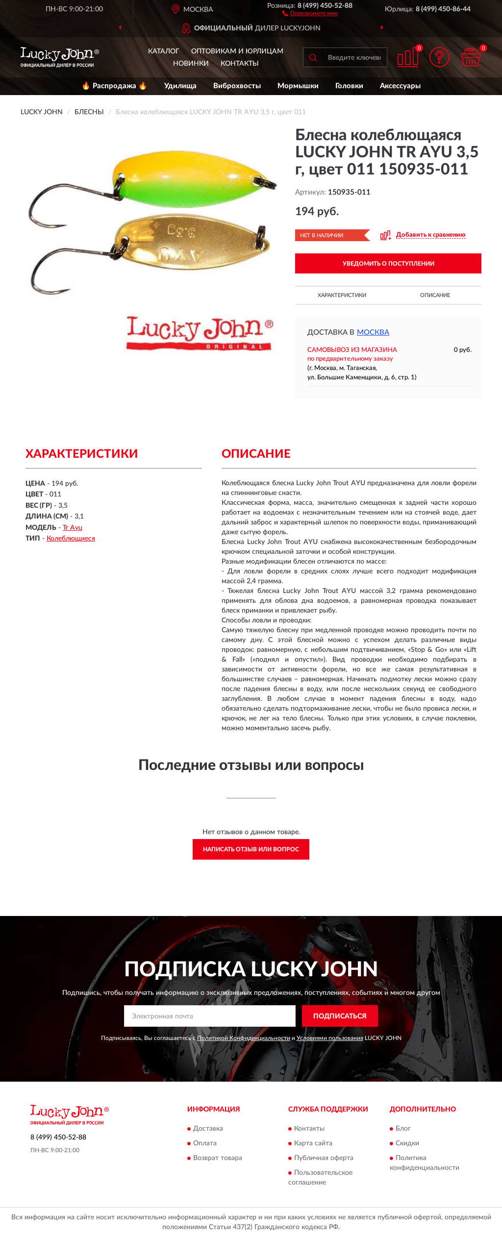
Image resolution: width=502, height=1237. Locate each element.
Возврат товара (217, 1158)
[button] (310, 13)
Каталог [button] (163, 51)
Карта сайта (313, 1143)
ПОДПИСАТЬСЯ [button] (340, 1016)
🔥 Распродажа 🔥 (114, 86)
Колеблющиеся (71, 538)
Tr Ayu (72, 527)
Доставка (208, 1128)
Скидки (407, 1143)
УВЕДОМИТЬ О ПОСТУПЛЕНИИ (388, 264)
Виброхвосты (237, 86)
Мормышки (298, 86)
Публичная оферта (323, 1158)
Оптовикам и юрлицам (237, 51)
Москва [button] (373, 332)
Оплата (205, 1143)
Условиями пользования (330, 1038)
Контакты (240, 63)
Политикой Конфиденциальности (243, 1038)
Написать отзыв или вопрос (251, 849)
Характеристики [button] (342, 295)
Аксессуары (400, 86)
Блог (403, 1128)
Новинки (191, 63)
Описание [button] (435, 295)
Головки (349, 86)
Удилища (180, 86)
